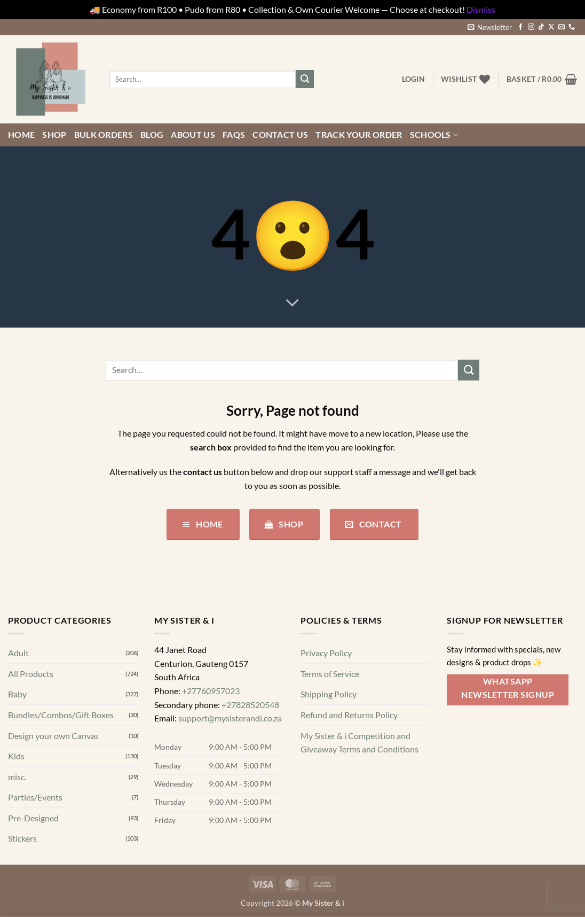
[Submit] (305, 79)
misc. (17, 777)
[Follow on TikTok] (541, 27)
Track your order (358, 134)
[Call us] (571, 27)
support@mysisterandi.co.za (230, 718)
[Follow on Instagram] (531, 27)
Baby (17, 694)
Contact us (280, 134)
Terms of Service (330, 674)
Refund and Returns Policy (349, 715)
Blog (151, 134)
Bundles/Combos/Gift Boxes (61, 715)
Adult (18, 653)
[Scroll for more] (292, 303)
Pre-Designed (33, 818)
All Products (30, 674)
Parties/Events (35, 797)
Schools (434, 134)
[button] (490, 27)
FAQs (234, 134)
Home (21, 134)
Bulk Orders (103, 134)
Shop (54, 134)
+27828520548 (250, 704)
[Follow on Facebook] (520, 27)
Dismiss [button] (481, 9)
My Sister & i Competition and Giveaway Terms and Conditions (359, 742)
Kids (16, 756)
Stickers (22, 838)
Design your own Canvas (53, 735)
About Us (193, 134)
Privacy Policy (326, 653)
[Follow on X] (551, 27)
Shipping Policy (329, 694)
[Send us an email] (561, 27)
